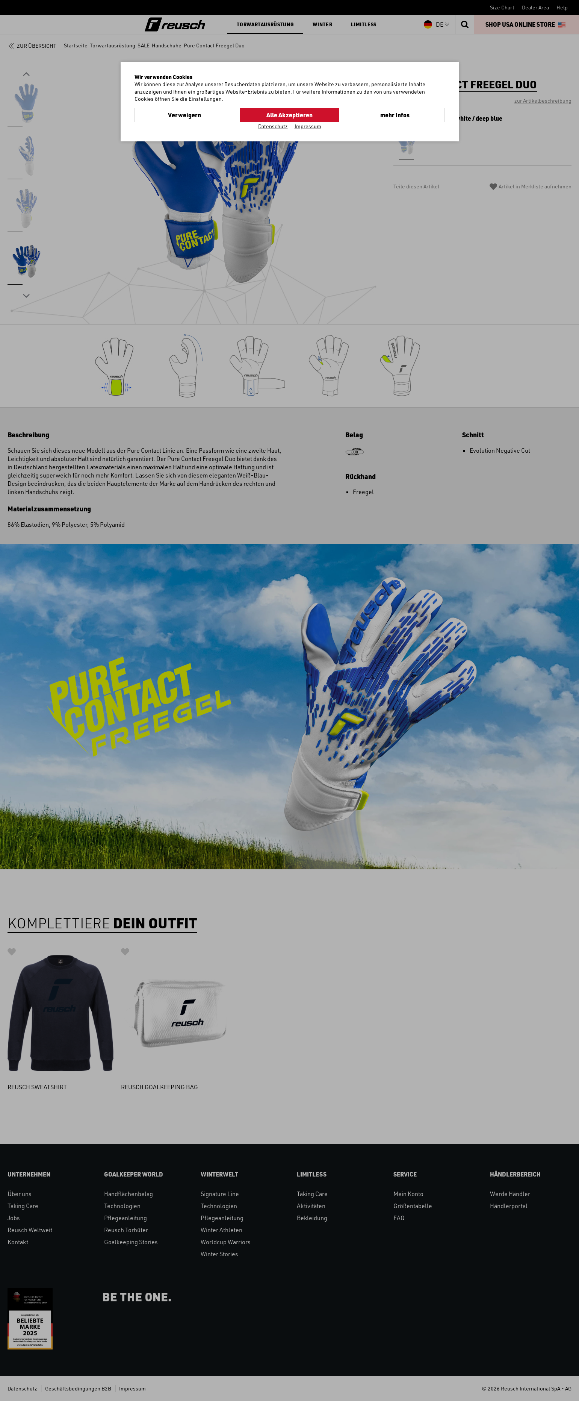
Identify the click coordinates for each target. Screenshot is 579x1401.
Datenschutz (273, 126)
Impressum (308, 126)
